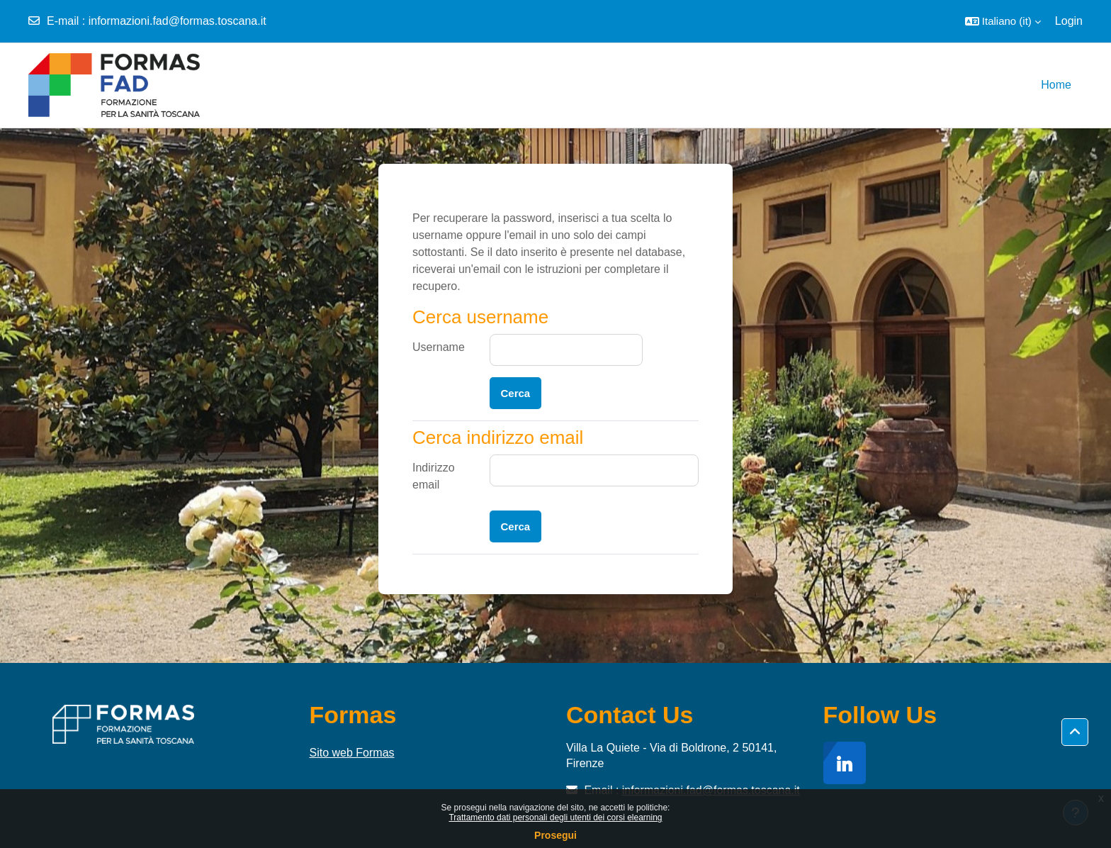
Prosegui (555, 835)
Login (1069, 21)
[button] (1003, 21)
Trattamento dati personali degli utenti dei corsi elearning (555, 817)
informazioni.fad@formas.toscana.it (177, 21)
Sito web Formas (352, 753)
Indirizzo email (433, 476)
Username (438, 347)
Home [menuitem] (1056, 85)
